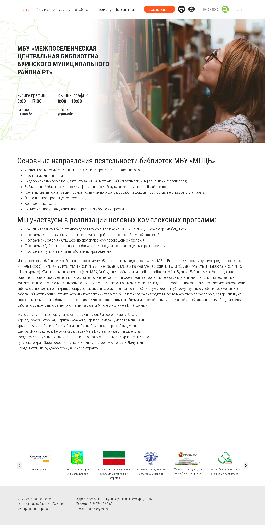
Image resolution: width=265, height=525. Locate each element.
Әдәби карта (84, 9)
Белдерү (104, 9)
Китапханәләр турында (53, 9)
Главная (25, 9)
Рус (237, 9)
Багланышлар (126, 9)
